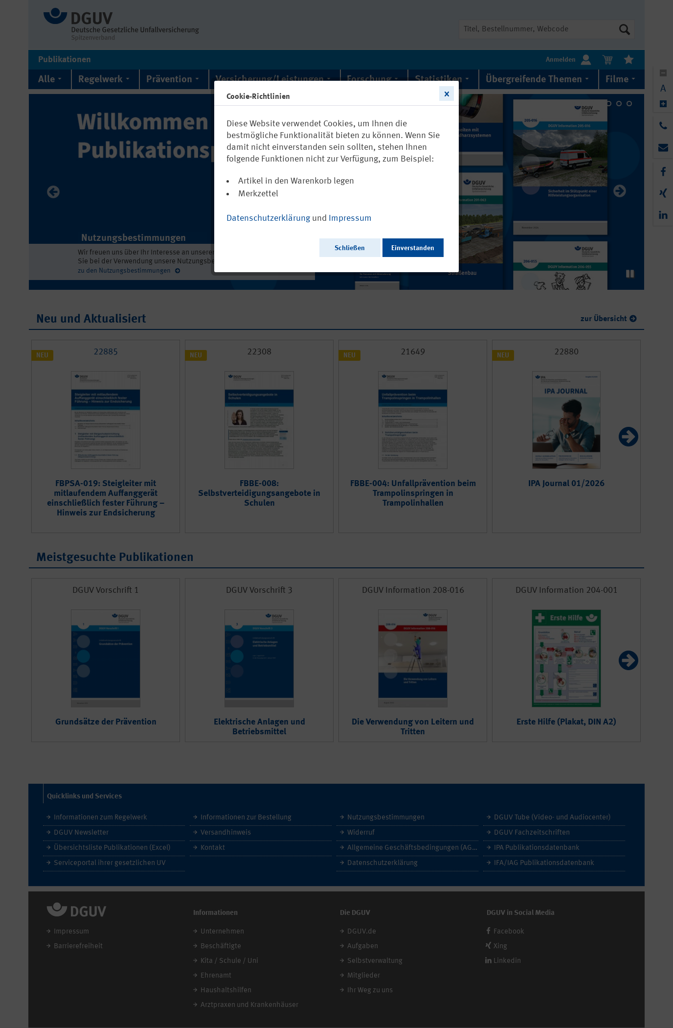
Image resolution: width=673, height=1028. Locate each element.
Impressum (350, 218)
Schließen (350, 248)
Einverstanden (412, 248)
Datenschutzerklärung (268, 218)
